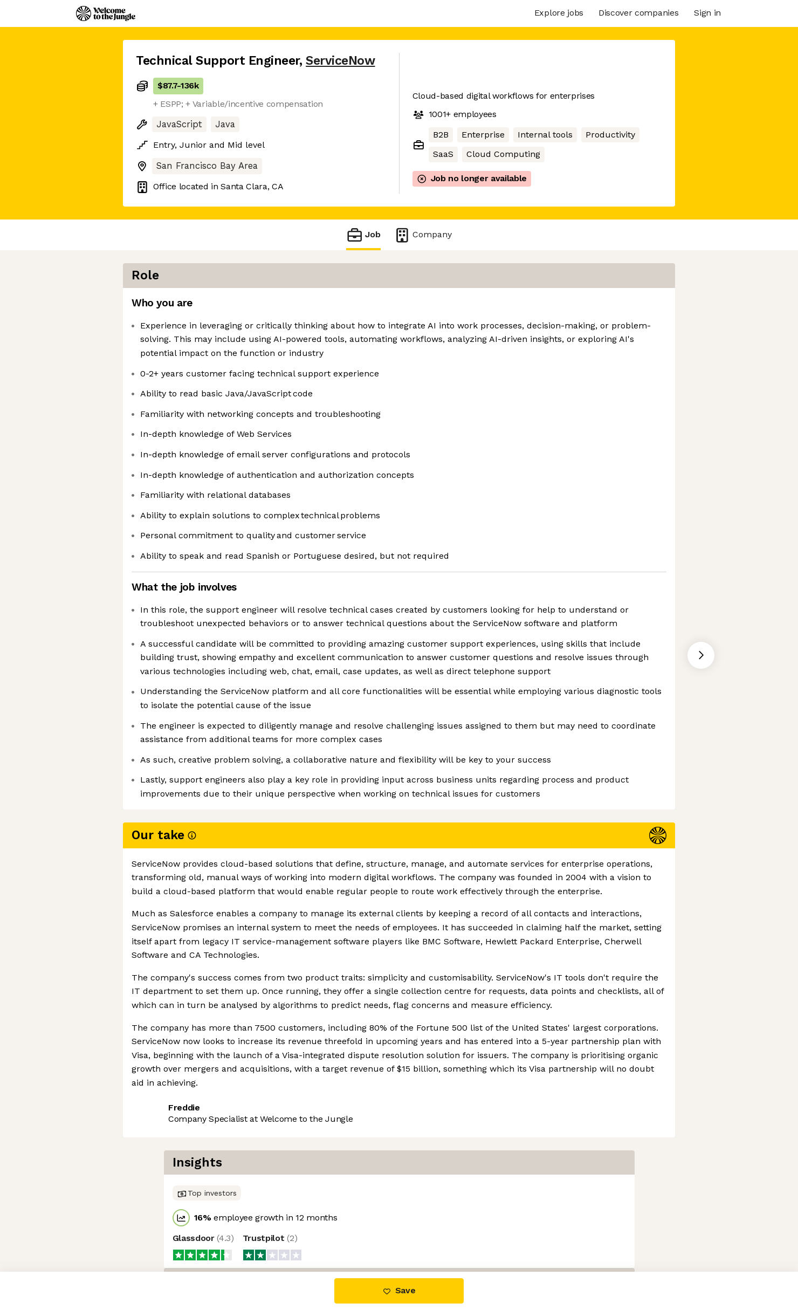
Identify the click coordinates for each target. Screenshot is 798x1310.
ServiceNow (340, 60)
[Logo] (105, 13)
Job (363, 235)
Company (423, 235)
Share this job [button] (166, 1071)
